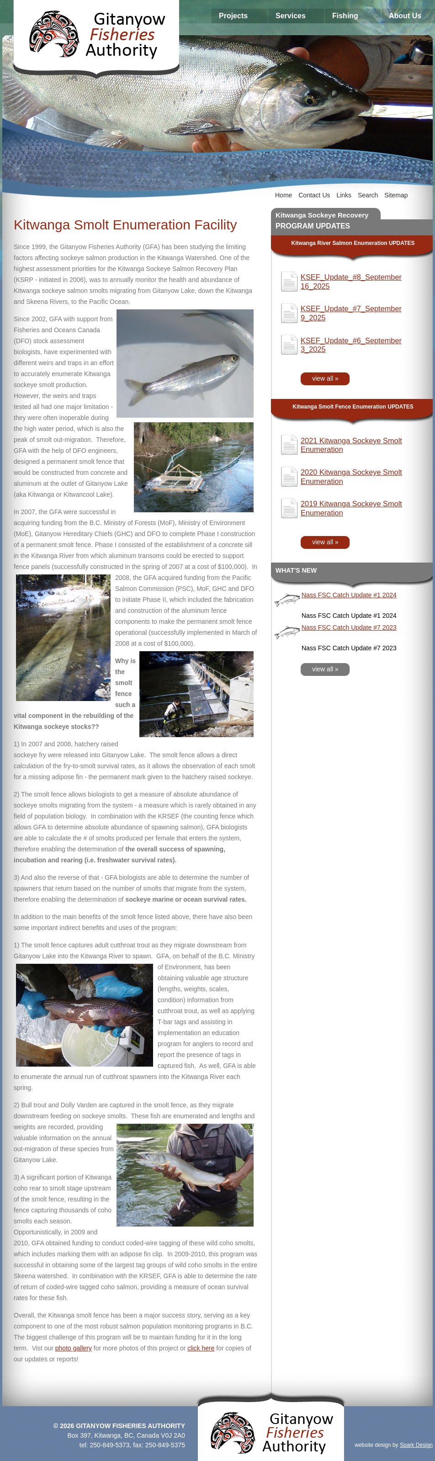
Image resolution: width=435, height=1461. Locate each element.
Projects (233, 16)
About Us (405, 16)
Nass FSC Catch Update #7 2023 (349, 627)
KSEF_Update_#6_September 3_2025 (351, 345)
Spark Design (416, 1445)
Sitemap (396, 195)
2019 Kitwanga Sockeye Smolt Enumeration (351, 508)
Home (283, 195)
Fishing (345, 16)
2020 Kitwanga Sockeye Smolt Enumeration (351, 476)
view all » (325, 378)
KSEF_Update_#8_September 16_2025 (351, 281)
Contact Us (314, 195)
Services (291, 16)
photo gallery (73, 1348)
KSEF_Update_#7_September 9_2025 (351, 313)
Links (343, 195)
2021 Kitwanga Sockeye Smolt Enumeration (351, 445)
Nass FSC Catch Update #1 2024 (349, 595)
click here (200, 1348)
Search (368, 195)
